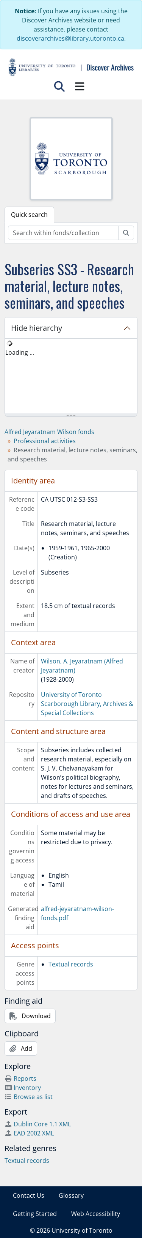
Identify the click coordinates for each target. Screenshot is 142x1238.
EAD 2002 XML (29, 1133)
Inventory (23, 1087)
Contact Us (28, 1195)
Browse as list (29, 1097)
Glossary (71, 1195)
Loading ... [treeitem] (19, 352)
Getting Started (35, 1214)
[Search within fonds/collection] (63, 233)
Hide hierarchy (36, 328)
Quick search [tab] (29, 214)
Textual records (70, 964)
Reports (20, 1078)
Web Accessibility (95, 1214)
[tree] (71, 377)
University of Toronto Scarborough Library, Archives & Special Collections (87, 703)
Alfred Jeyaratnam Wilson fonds (49, 432)
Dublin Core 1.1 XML (38, 1124)
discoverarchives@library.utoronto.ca (70, 38)
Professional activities (45, 441)
